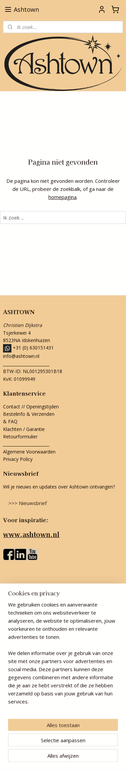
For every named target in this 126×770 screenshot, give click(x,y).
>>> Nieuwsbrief (27, 503)
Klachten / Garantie (24, 429)
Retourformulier (21, 436)
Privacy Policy (18, 459)
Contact (11, 406)
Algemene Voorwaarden (29, 451)
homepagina (62, 197)
